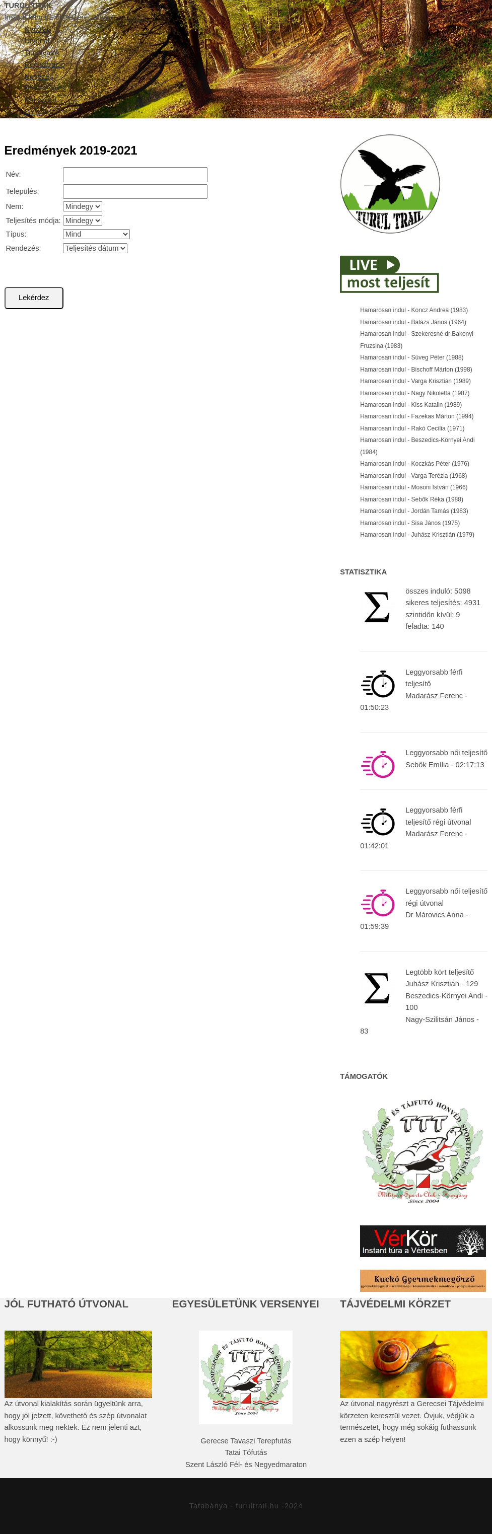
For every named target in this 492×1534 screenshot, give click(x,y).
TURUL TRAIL (29, 6)
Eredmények (45, 88)
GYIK (33, 112)
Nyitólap (38, 29)
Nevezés (39, 76)
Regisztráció (45, 64)
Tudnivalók (42, 53)
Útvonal (37, 41)
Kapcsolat (41, 100)
